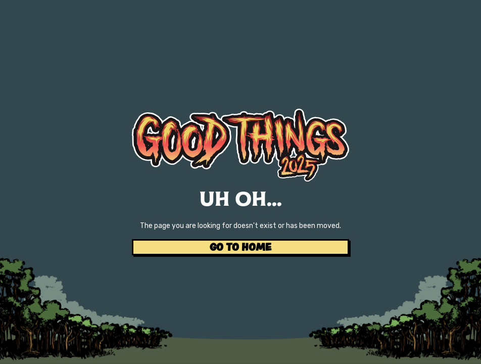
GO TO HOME (240, 247)
